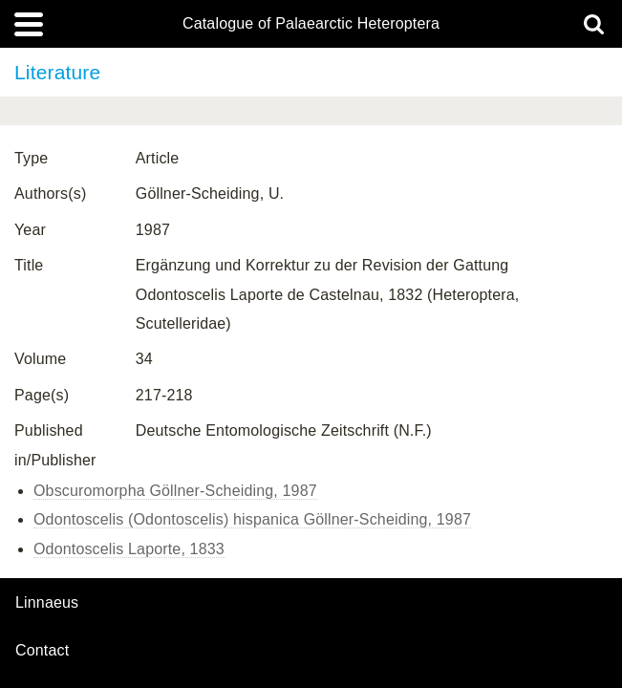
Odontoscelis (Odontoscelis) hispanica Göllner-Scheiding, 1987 (252, 519)
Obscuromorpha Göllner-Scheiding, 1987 (175, 491)
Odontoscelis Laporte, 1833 (129, 549)
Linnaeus (46, 603)
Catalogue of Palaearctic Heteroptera (311, 24)
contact (42, 650)
